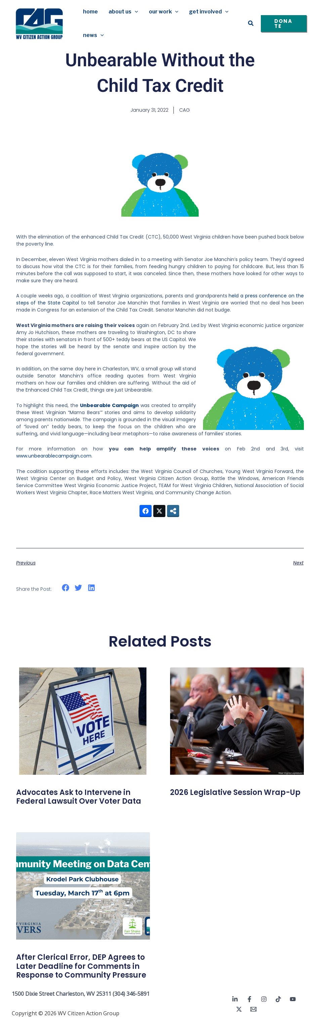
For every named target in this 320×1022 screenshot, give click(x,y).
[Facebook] (249, 999)
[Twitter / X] (239, 1009)
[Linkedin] (235, 999)
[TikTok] (278, 999)
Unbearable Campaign (109, 405)
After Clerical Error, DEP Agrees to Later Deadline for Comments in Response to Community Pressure (81, 966)
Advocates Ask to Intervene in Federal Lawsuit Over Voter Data (78, 796)
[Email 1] (253, 1009)
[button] (134, 12)
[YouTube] (293, 999)
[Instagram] (264, 999)
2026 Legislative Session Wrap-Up (235, 792)
